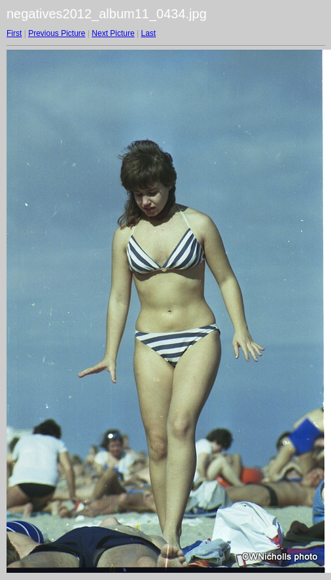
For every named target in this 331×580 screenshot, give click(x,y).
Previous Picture (56, 33)
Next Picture (113, 33)
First (14, 33)
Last (148, 33)
